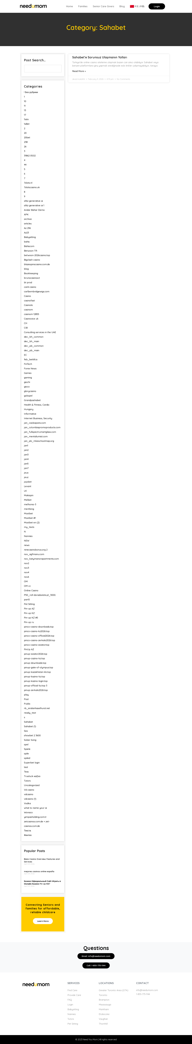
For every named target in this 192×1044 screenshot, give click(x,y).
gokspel (28, 395)
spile (26, 753)
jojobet (28, 481)
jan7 (26, 468)
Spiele (27, 749)
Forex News (30, 368)
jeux (26, 472)
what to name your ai (35, 807)
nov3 (26, 567)
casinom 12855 (31, 314)
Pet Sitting (29, 604)
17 (25, 114)
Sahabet (28, 721)
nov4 (26, 572)
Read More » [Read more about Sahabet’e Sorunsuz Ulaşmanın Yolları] (79, 71)
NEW (26, 540)
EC (25, 354)
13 (25, 110)
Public (27, 703)
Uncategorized (31, 785)
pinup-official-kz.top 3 (35, 685)
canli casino (30, 287)
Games (27, 373)
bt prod (28, 282)
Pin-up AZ (29, 608)
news (26, 545)
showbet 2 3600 (32, 735)
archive (28, 219)
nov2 (26, 563)
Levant (27, 486)
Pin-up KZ (29, 613)
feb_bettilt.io (30, 359)
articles (28, 223)
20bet (27, 137)
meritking (29, 508)
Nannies (28, 536)
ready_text (30, 712)
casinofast (29, 300)
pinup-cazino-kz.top (34, 658)
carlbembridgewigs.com (36, 291)
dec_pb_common (33, 345)
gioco (27, 386)
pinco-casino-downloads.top (39, 626)
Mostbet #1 (30, 518)
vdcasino (28, 794)
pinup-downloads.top (35, 662)
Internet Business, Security (38, 418)
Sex (26, 730)
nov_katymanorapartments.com (41, 558)
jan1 (26, 445)
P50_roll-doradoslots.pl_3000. (40, 595)
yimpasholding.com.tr (35, 817)
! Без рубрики (31, 92)
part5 (27, 599)
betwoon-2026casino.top (37, 255)
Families (82, 6)
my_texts (29, 527)
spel (26, 744)
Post (26, 699)
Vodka (27, 803)
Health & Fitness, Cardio (36, 404)
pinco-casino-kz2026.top (37, 631)
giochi (27, 382)
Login (157, 6)
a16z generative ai (33, 200)
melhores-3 (30, 504)
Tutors (27, 780)
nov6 (26, 576)
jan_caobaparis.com (35, 422)
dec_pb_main (31, 350)
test (26, 767)
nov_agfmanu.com (34, 554)
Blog (122, 6)
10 (25, 101)
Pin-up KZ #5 (31, 617)
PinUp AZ (29, 649)
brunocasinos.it (32, 277)
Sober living (30, 740)
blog (26, 268)
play (26, 694)
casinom (28, 309)
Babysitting (30, 237)
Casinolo (28, 305)
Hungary (28, 409)
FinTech (28, 364)
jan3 (26, 454)
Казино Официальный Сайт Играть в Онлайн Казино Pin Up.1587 (42, 882)
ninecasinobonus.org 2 (35, 549)
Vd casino (29, 789)
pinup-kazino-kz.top (34, 676)
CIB (26, 327)
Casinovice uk (31, 318)
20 (25, 132)
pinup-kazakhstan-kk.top (37, 672)
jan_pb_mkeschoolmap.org (39, 441)
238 (26, 142)
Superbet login (32, 762)
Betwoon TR (30, 250)
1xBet (26, 123)
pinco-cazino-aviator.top (36, 644)
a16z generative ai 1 (34, 205)
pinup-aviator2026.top (35, 653)
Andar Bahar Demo (34, 210)
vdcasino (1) (30, 798)
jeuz (26, 477)
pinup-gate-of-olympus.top (38, 667)
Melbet (27, 499)
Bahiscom (29, 246)
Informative (30, 413)
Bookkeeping (31, 273)
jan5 (26, 463)
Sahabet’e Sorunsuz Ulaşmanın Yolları (99, 57)
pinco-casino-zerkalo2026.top (39, 640)
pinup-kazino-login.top (36, 681)
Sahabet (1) (30, 726)
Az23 (26, 232)
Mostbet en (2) (32, 522)
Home (69, 6)
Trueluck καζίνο (32, 776)
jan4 (26, 459)
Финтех (28, 835)
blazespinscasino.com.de (37, 264)
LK (25, 490)
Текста (27, 830)
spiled (27, 758)
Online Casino (31, 590)
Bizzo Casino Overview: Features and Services (42, 860)
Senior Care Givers (103, 6)
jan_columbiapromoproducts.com (42, 427)
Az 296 (27, 228)
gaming (28, 377)
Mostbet (28, 513)
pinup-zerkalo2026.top (36, 690)
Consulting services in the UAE (40, 332)
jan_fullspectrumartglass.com (40, 431)
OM (26, 581)
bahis (27, 241)
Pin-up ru (29, 622)
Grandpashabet (32, 400)
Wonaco (28, 812)
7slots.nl (28, 182)
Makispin (28, 495)
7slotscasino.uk (32, 187)
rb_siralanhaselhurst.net (37, 708)
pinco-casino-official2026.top (39, 635)
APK (26, 214)
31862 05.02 (30, 155)
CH (25, 323)
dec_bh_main (31, 341)
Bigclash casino (32, 259)
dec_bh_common (33, 336)
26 (25, 146)
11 (25, 105)
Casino (27, 296)
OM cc (27, 585)
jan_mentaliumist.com (36, 436)
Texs (26, 771)
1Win (26, 119)
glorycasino (30, 391)
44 (25, 164)
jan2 (26, 450)
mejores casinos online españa (39, 871)
